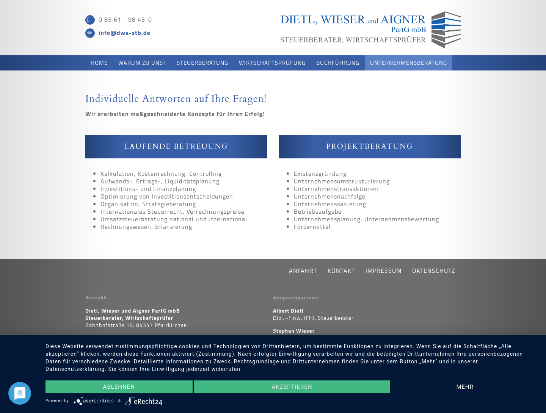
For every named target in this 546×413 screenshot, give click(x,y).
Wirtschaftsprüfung (272, 62)
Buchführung (337, 62)
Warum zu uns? (142, 62)
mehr (465, 386)
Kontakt (330, 270)
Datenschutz (416, 270)
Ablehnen (119, 386)
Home (99, 62)
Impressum (369, 270)
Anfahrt (291, 270)
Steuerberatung (202, 62)
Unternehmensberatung (408, 62)
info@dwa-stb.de (125, 32)
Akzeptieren (291, 386)
